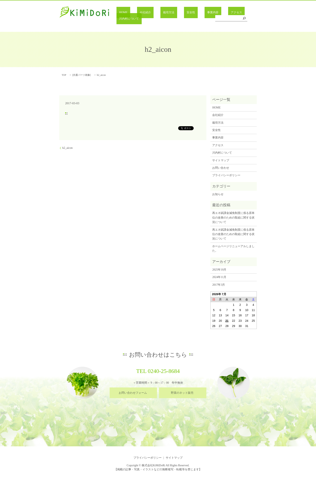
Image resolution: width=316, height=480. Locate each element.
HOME (128, 18)
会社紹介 (145, 18)
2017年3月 (218, 284)
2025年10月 (219, 269)
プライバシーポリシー (226, 175)
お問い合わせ (220, 167)
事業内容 (196, 18)
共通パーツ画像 (81, 75)
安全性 (180, 18)
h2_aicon (67, 147)
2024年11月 (219, 277)
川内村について (237, 18)
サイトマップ (220, 160)
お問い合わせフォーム (133, 392)
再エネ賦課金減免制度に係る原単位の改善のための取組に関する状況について (233, 217)
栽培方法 (163, 18)
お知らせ (217, 194)
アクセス (214, 18)
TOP (64, 75)
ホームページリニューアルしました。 (233, 248)
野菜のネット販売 (182, 392)
